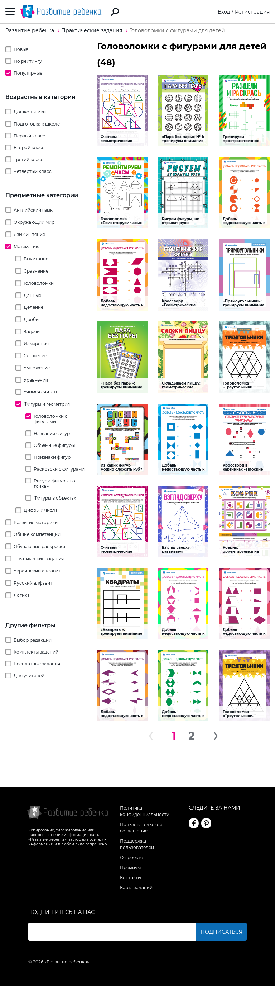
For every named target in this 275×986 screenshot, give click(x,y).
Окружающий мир (34, 222)
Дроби (31, 319)
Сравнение (36, 271)
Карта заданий (136, 887)
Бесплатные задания (37, 663)
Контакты (130, 877)
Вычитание (36, 258)
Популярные (28, 73)
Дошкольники (30, 111)
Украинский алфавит (37, 571)
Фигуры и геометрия (47, 404)
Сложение (35, 355)
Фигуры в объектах (55, 498)
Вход (224, 12)
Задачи (32, 331)
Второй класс (29, 147)
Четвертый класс (33, 171)
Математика (27, 246)
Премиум (130, 867)
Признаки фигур (52, 457)
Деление (33, 307)
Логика (22, 595)
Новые (21, 49)
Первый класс (29, 135)
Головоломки (39, 283)
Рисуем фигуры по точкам (54, 483)
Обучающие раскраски (39, 546)
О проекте (131, 857)
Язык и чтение (29, 234)
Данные (32, 295)
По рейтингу (28, 61)
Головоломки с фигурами (50, 419)
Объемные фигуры (54, 445)
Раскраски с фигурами (59, 469)
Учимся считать (41, 392)
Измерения (36, 343)
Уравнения (36, 380)
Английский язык (33, 210)
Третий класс (28, 159)
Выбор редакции (33, 640)
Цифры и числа (41, 510)
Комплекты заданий (36, 652)
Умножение (37, 368)
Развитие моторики (36, 522)
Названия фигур (52, 433)
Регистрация (252, 12)
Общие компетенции (37, 534)
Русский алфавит (33, 583)
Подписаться (221, 932)
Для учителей (29, 675)
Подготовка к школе (37, 124)
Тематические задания (39, 558)
